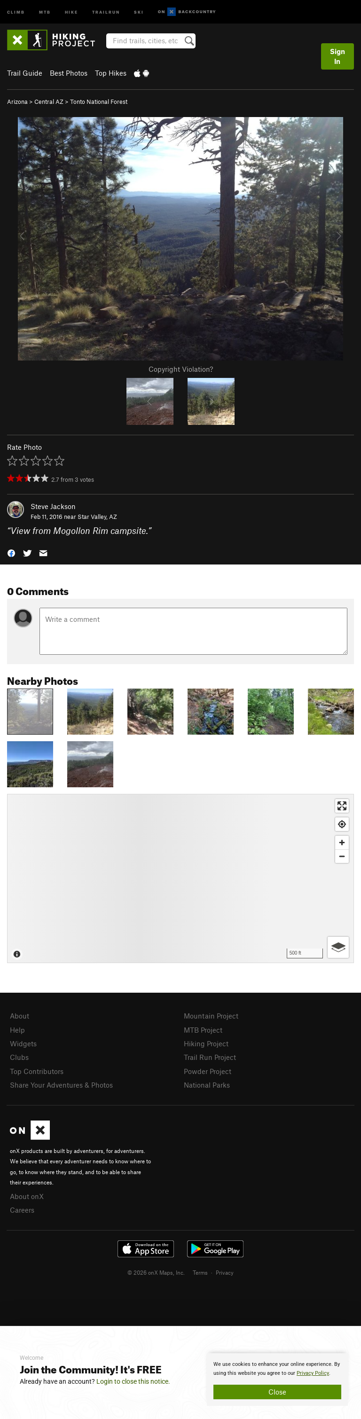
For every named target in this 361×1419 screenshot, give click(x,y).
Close (277, 1392)
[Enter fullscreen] (342, 806)
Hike (71, 11)
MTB (45, 11)
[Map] (180, 878)
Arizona (17, 101)
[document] (277, 1379)
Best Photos (68, 73)
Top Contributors (36, 1071)
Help (17, 1030)
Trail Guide (24, 73)
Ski (139, 11)
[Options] (338, 947)
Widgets (23, 1043)
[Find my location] (342, 824)
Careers (22, 1210)
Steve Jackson (53, 506)
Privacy (225, 1272)
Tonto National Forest (98, 101)
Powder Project (207, 1071)
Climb (16, 11)
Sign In (337, 56)
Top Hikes (110, 73)
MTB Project (203, 1030)
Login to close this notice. (133, 1381)
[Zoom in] (342, 842)
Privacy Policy (313, 1373)
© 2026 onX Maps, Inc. (156, 1272)
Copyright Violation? (181, 369)
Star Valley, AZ (97, 516)
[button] (11, 552)
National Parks (207, 1085)
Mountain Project (211, 1015)
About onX (27, 1196)
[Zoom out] (342, 856)
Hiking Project (206, 1043)
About (19, 1015)
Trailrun (106, 11)
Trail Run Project (210, 1057)
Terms (200, 1272)
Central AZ (48, 101)
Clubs (19, 1057)
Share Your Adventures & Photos (61, 1085)
